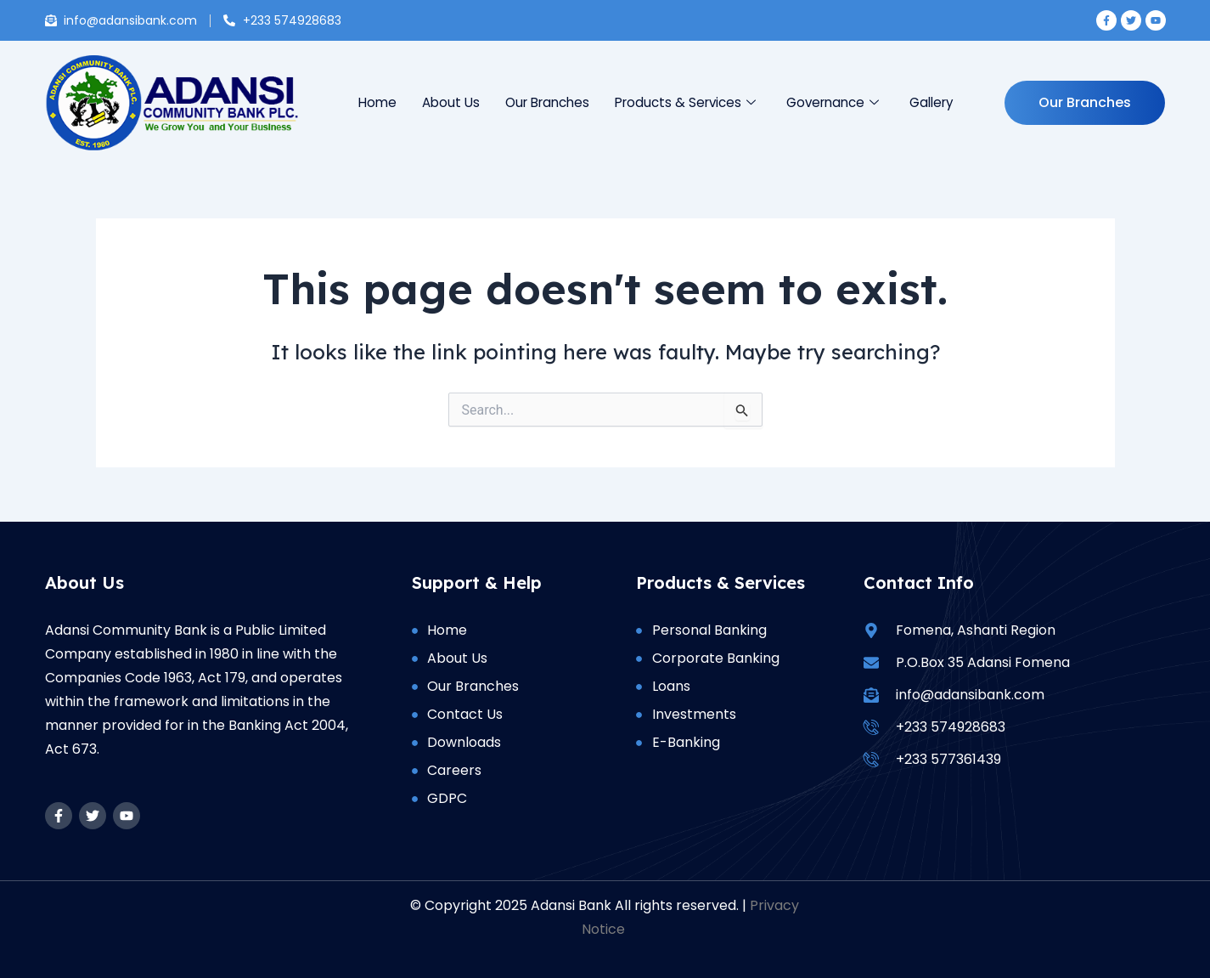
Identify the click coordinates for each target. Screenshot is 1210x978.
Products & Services (686, 102)
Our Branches (548, 102)
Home (378, 102)
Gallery (931, 102)
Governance (832, 102)
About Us (452, 102)
